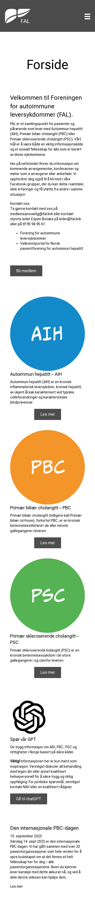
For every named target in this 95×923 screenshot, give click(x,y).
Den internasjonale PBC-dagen (44, 828)
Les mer (16, 886)
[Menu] (87, 16)
